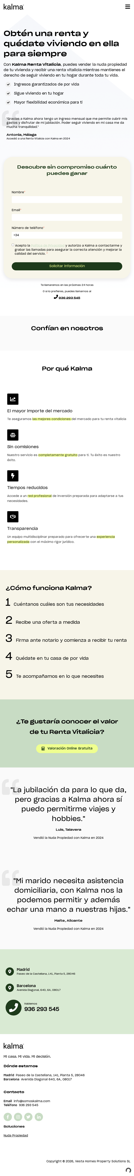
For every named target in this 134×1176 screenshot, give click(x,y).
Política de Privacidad (47, 245)
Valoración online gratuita (67, 748)
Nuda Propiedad (16, 1135)
